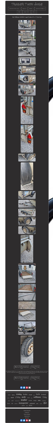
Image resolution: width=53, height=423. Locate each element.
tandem (41, 403)
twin (38, 394)
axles (37, 403)
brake (25, 394)
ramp (34, 400)
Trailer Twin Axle (27, 410)
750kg (44, 397)
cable (12, 400)
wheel (28, 397)
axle (24, 397)
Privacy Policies (27, 414)
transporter (23, 403)
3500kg (19, 394)
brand (30, 394)
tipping (13, 394)
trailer (24, 400)
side (12, 403)
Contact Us (27, 412)
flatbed (16, 403)
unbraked (32, 403)
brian (8, 403)
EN (26, 417)
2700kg (17, 397)
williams (37, 397)
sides (39, 400)
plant (30, 405)
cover (30, 400)
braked (43, 394)
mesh (12, 397)
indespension (17, 400)
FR (28, 417)
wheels (9, 394)
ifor (45, 403)
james (23, 405)
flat (31, 397)
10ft (26, 405)
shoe (9, 400)
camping (44, 400)
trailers (8, 397)
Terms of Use (27, 416)
